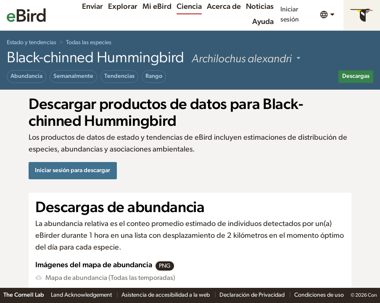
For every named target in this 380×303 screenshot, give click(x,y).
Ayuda (263, 22)
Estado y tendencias (31, 42)
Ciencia (189, 7)
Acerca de (224, 7)
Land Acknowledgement (82, 295)
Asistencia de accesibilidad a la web (166, 295)
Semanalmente (73, 76)
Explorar (122, 7)
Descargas (355, 76)
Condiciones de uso (319, 295)
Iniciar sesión (289, 14)
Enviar (92, 7)
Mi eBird (157, 7)
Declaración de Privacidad (252, 295)
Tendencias (119, 76)
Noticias (260, 7)
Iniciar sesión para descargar (72, 170)
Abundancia (26, 76)
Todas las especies (88, 42)
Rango (153, 76)
